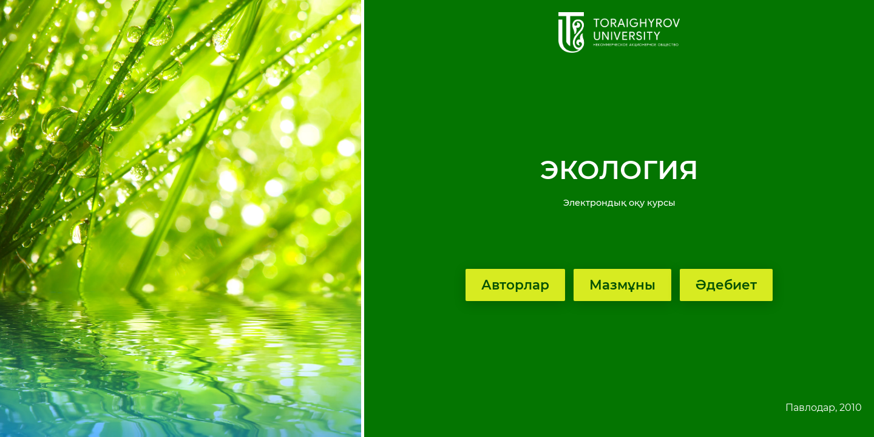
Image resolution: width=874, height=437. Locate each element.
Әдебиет (726, 285)
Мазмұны (622, 285)
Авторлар (515, 285)
